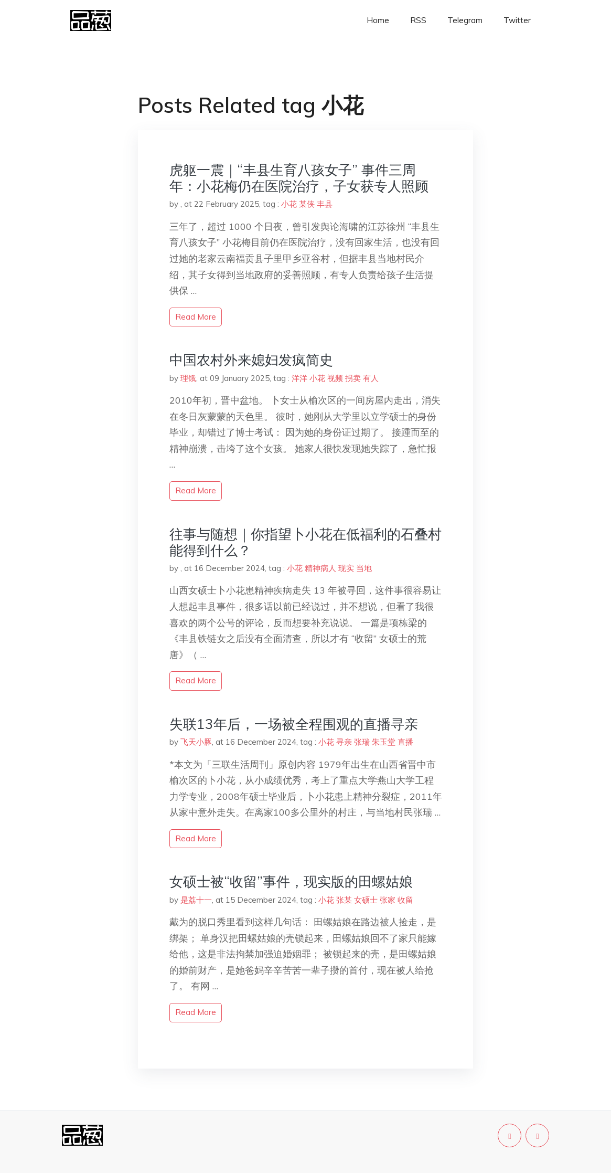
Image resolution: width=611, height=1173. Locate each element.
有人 (371, 378)
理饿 (188, 378)
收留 (405, 900)
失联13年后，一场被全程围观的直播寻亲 (293, 724)
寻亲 (344, 742)
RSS (418, 20)
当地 (364, 568)
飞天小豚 (196, 742)
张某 (344, 900)
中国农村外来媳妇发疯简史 (251, 359)
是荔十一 (196, 900)
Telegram (465, 20)
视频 (335, 378)
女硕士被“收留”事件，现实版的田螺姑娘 (291, 881)
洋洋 (299, 378)
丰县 (325, 204)
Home (378, 20)
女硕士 (366, 900)
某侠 (307, 204)
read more (195, 317)
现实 (346, 568)
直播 (405, 742)
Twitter (517, 20)
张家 (387, 900)
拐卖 (353, 378)
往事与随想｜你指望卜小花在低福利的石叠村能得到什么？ (305, 542)
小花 (289, 204)
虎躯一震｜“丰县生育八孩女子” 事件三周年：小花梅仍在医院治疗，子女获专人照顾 (298, 178)
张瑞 (362, 742)
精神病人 (320, 568)
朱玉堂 (383, 742)
